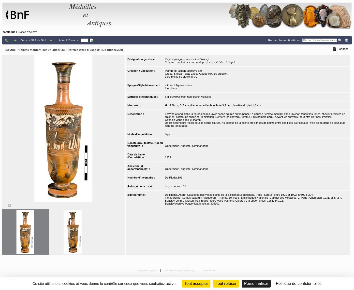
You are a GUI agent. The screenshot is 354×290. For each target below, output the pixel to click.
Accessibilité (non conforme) (180, 270)
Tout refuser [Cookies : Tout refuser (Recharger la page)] (226, 283)
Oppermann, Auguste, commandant (186, 145)
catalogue (9, 31)
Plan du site (209, 270)
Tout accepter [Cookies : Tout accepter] (196, 283)
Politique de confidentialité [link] (299, 283)
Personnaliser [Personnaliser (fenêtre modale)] (256, 283)
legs (167, 134)
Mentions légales (147, 270)
